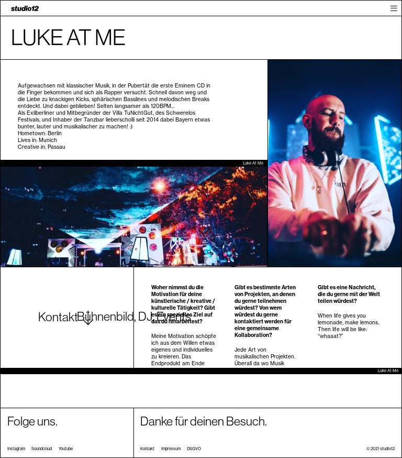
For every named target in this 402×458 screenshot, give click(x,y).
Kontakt (147, 449)
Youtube (66, 449)
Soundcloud (41, 449)
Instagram (16, 449)
